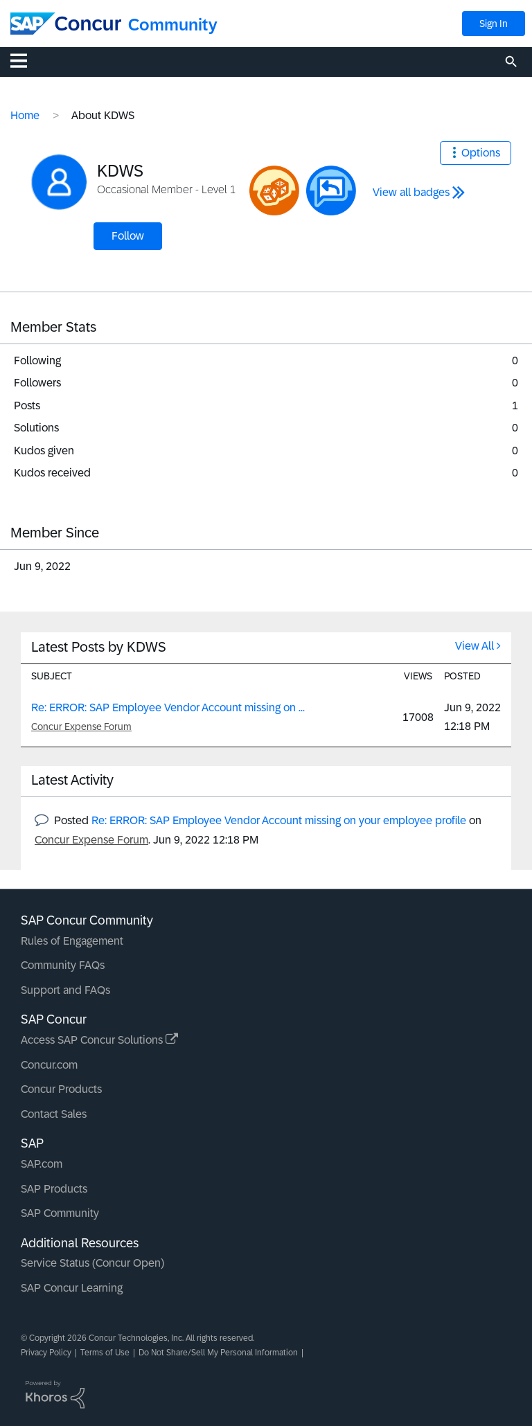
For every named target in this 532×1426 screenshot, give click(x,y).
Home (24, 115)
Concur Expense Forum (81, 726)
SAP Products (54, 1189)
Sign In (493, 23)
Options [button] (480, 153)
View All (474, 646)
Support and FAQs (65, 990)
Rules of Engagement (72, 941)
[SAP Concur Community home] (65, 23)
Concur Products (61, 1089)
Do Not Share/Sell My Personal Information (218, 1352)
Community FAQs (63, 965)
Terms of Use (105, 1352)
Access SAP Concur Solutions (99, 1040)
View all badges (411, 192)
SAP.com (41, 1164)
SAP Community (60, 1213)
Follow (128, 236)
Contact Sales (54, 1114)
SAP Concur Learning (72, 1288)
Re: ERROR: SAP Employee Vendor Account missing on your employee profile (278, 820)
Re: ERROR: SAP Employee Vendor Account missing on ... (168, 707)
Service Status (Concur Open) (92, 1263)
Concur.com (49, 1065)
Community (173, 24)
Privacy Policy (46, 1352)
